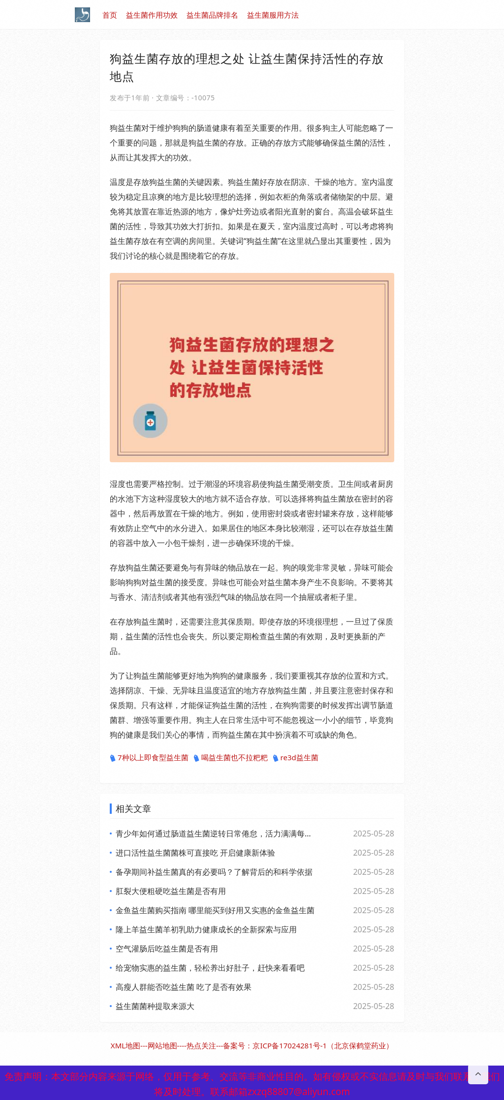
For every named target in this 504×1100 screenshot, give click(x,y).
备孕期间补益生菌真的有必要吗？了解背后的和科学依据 (214, 871)
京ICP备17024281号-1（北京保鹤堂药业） (322, 1045)
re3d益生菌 (295, 757)
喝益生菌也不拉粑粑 (230, 757)
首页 (109, 15)
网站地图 (162, 1045)
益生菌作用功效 (152, 15)
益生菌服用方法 (273, 15)
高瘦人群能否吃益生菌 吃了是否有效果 (184, 986)
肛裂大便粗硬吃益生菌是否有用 (171, 891)
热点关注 (201, 1045)
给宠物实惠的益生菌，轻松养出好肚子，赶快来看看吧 (210, 967)
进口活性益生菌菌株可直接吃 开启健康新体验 (195, 852)
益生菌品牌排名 (212, 15)
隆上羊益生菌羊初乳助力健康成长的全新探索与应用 (206, 929)
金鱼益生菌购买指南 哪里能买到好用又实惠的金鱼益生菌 (215, 910)
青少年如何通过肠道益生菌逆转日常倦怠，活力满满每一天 (215, 833)
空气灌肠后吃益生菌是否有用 (167, 948)
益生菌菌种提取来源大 (155, 1006)
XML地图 (125, 1045)
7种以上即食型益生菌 (149, 757)
